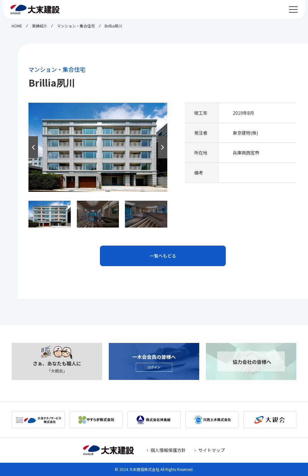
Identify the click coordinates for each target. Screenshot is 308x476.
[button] (162, 147)
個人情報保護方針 (168, 450)
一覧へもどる (163, 256)
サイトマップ (211, 450)
